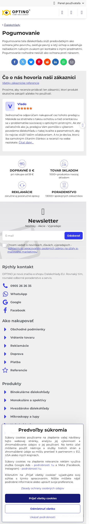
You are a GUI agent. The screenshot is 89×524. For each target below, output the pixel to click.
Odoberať (73, 235)
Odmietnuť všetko (42, 508)
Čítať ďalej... (26, 142)
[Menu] (81, 12)
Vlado (21, 104)
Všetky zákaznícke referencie (20, 83)
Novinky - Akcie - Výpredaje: (43, 226)
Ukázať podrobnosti (42, 517)
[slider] (24, 108)
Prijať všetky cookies (43, 498)
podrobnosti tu (44, 465)
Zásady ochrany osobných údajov (42, 488)
